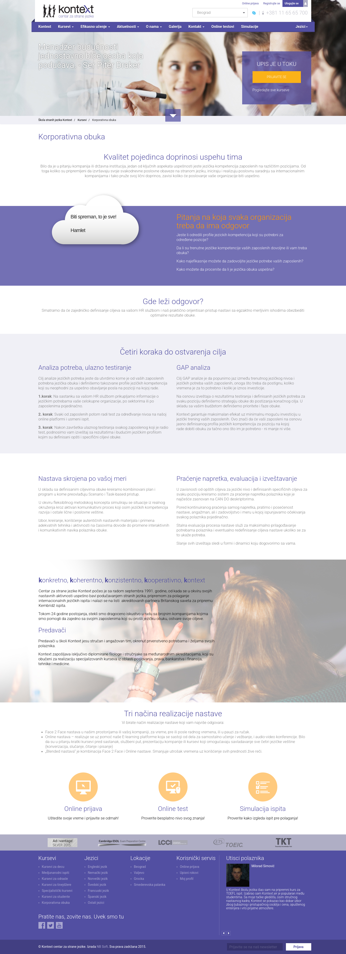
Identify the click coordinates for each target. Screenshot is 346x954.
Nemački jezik (98, 873)
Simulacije (249, 26)
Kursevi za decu (53, 867)
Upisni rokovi (189, 873)
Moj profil (187, 879)
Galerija (175, 26)
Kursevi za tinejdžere (56, 884)
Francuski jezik (98, 890)
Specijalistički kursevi (57, 890)
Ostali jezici (96, 902)
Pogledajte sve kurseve (271, 90)
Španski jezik (97, 896)
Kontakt (196, 26)
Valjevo (139, 873)
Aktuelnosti (128, 26)
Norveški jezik (98, 879)
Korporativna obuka (56, 902)
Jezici (302, 26)
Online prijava (250, 3)
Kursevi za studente (56, 896)
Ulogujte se (292, 3)
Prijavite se (276, 77)
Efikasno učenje (95, 26)
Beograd (140, 867)
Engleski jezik (97, 867)
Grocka (139, 879)
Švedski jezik (97, 884)
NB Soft (102, 946)
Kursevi (66, 26)
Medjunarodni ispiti (55, 873)
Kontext (44, 26)
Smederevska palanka (149, 884)
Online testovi (222, 26)
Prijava (298, 947)
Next (229, 933)
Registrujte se (271, 3)
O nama (154, 26)
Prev (224, 933)
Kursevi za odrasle (55, 879)
